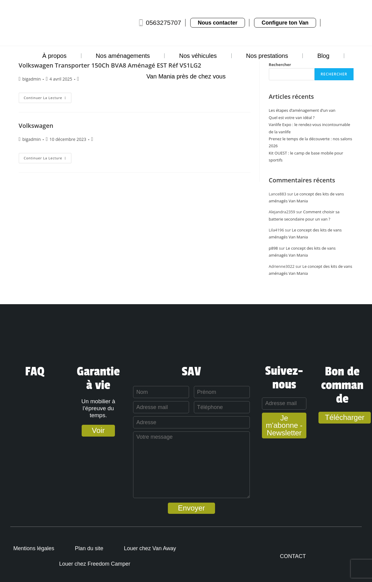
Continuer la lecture (47, 96)
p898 (273, 248)
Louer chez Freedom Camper (96, 564)
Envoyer (186, 508)
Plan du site (90, 548)
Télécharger (344, 417)
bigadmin (31, 139)
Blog (323, 55)
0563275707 (163, 22)
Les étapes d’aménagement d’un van (302, 110)
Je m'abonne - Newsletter (282, 422)
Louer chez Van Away (152, 548)
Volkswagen (36, 125)
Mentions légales (34, 548)
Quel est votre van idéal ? (292, 117)
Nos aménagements (123, 55)
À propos (54, 55)
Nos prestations (267, 55)
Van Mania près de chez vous (186, 76)
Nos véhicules (198, 55)
